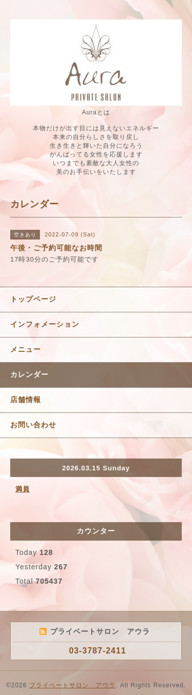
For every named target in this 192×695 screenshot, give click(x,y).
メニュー (25, 349)
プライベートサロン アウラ (72, 685)
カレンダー (29, 374)
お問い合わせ (33, 425)
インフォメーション (44, 324)
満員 (22, 489)
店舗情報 (25, 399)
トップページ (33, 299)
